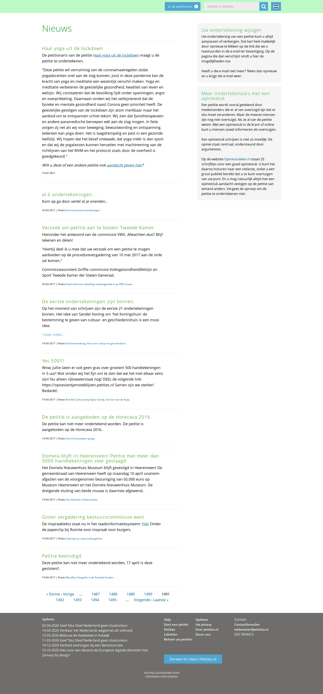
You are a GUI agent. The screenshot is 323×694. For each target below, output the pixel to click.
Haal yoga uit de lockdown (116, 55)
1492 (60, 599)
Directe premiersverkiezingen (83, 210)
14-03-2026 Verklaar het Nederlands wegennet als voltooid (87, 630)
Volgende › (143, 599)
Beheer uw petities (178, 639)
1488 (113, 594)
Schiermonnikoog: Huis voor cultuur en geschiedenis (96, 343)
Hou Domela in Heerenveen (82, 499)
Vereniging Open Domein (161, 676)
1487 (95, 594)
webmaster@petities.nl (251, 629)
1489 (130, 594)
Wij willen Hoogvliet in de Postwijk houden (89, 577)
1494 (95, 599)
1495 (112, 599)
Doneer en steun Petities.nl (193, 659)
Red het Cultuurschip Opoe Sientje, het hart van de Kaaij (97, 399)
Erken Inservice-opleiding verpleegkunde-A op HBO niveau (99, 284)
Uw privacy (203, 624)
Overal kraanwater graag (80, 438)
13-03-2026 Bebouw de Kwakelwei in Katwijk (75, 635)
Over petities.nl (206, 629)
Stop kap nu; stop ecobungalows (84, 538)
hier (145, 523)
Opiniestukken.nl (237, 159)
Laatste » (161, 599)
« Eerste (53, 594)
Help (167, 619)
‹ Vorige (67, 594)
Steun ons (203, 634)
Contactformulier (247, 624)
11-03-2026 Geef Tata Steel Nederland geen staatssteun (85, 640)
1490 (148, 594)
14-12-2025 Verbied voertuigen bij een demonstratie (82, 645)
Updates (201, 619)
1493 (77, 599)
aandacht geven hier (124, 165)
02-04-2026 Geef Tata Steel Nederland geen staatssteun (85, 625)
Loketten (171, 634)
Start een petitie (176, 624)
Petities (169, 629)
